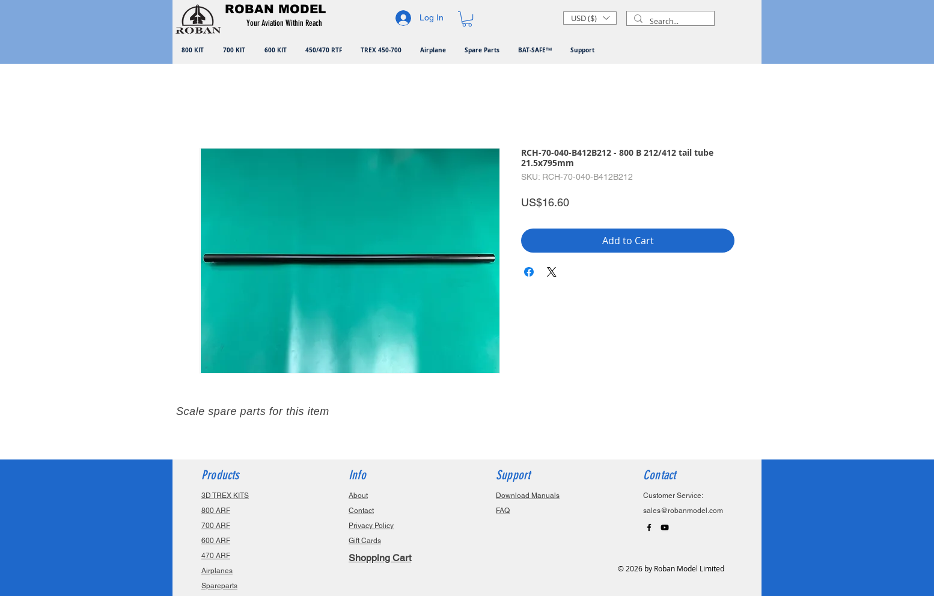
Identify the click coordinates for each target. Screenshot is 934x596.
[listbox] (590, 18)
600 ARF (215, 540)
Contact (361, 510)
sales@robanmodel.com (683, 510)
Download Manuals (528, 495)
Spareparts (219, 586)
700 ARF (215, 525)
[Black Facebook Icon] (649, 527)
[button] (286, 23)
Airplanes (217, 571)
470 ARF (215, 555)
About (358, 495)
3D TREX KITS (225, 495)
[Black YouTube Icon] (665, 527)
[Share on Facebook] (529, 272)
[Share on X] (552, 272)
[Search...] (669, 21)
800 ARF (215, 510)
